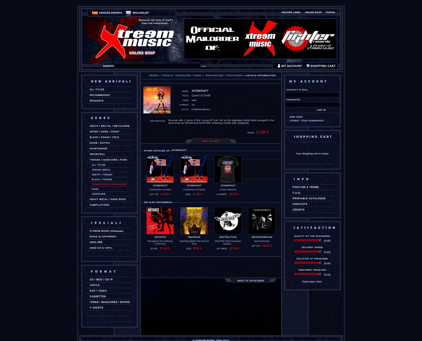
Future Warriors (228, 189)
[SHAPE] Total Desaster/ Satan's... (228, 242)
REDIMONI (194, 237)
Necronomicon (262, 241)
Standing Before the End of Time (194, 242)
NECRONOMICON (262, 237)
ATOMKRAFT (160, 185)
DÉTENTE (160, 237)
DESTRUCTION (228, 237)
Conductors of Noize (160, 189)
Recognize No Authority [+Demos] (160, 242)
